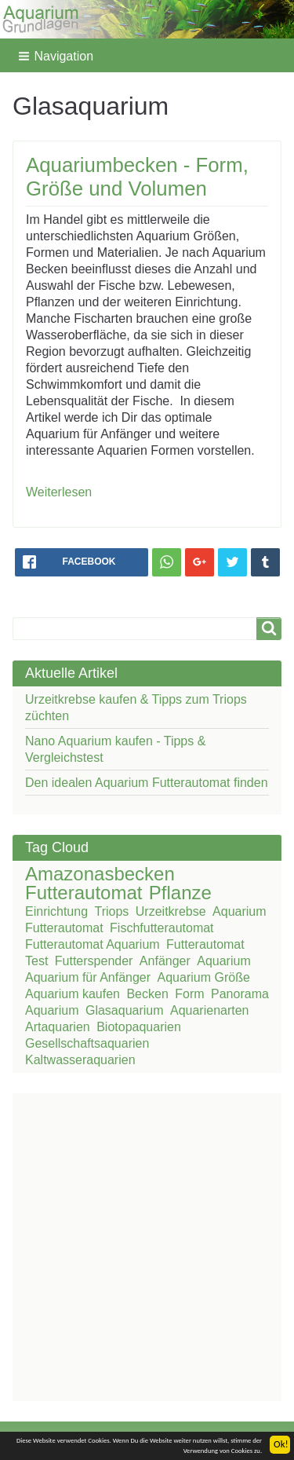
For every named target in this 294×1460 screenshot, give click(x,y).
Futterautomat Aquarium (92, 944)
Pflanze (180, 892)
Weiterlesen (59, 492)
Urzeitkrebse (171, 911)
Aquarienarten (209, 1010)
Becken (147, 994)
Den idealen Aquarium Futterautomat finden (146, 782)
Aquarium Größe (204, 977)
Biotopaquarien (138, 1027)
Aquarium (223, 961)
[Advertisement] (147, 1245)
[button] (56, 55)
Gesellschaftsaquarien (87, 1043)
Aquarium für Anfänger (88, 977)
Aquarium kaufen (72, 994)
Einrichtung (56, 911)
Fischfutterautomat (162, 928)
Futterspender (94, 961)
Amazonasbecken (100, 873)
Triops (112, 911)
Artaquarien (57, 1027)
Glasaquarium (124, 1010)
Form (189, 994)
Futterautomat (83, 892)
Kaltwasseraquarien (80, 1060)
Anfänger (165, 961)
